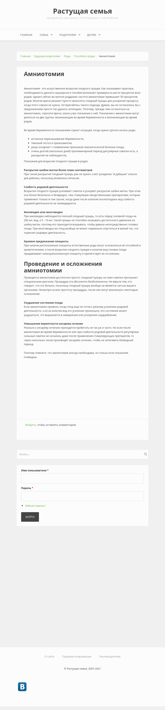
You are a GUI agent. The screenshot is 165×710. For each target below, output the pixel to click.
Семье (45, 34)
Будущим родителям (47, 56)
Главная (26, 35)
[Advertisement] (82, 389)
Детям (92, 34)
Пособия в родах (84, 56)
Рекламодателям (109, 656)
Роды (67, 56)
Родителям (69, 34)
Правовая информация (76, 656)
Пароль (27, 488)
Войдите (30, 425)
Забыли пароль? (35, 505)
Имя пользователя (35, 470)
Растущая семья (82, 10)
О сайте (49, 656)
